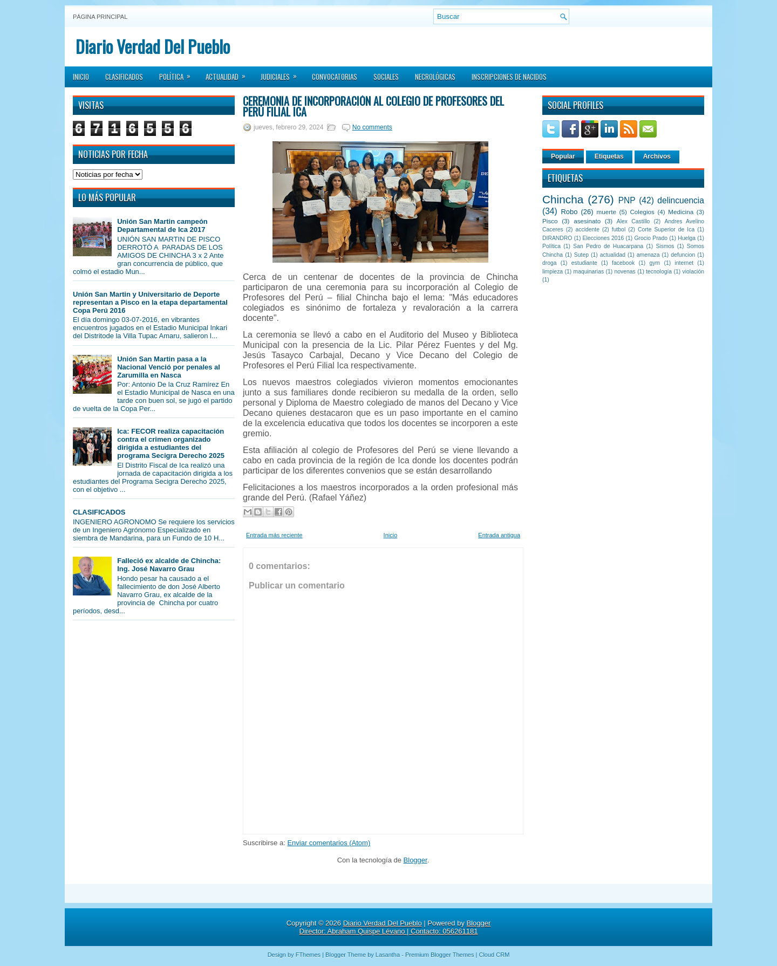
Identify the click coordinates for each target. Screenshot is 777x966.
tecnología (659, 272)
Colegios (642, 211)
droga (549, 263)
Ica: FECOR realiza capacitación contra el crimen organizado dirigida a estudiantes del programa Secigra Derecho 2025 (170, 443)
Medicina (680, 211)
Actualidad (229, 73)
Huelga (687, 238)
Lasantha (388, 954)
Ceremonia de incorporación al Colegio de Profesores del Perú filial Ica (373, 106)
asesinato (587, 220)
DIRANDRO (557, 238)
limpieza (552, 272)
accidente (587, 229)
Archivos (657, 156)
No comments (372, 127)
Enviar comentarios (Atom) (328, 843)
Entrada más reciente (274, 535)
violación (693, 272)
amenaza (648, 255)
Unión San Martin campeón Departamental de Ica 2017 (162, 225)
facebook (623, 263)
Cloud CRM (494, 954)
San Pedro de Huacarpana (608, 246)
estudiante (584, 263)
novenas (625, 272)
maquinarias (589, 272)
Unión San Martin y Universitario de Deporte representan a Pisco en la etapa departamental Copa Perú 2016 (150, 302)
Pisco (550, 220)
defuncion (683, 255)
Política (178, 73)
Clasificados (124, 76)
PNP (627, 200)
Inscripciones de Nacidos (509, 76)
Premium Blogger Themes (439, 954)
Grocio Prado (650, 238)
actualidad (612, 255)
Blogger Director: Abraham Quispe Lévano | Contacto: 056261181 (395, 927)
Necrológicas (435, 76)
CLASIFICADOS (99, 512)
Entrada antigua (499, 535)
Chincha (562, 199)
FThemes (308, 954)
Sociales (386, 76)
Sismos (665, 246)
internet (683, 263)
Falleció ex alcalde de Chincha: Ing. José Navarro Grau (169, 565)
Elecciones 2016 (603, 238)
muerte (606, 211)
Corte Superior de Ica (666, 229)
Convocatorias (334, 76)
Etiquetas (609, 156)
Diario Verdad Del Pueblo (153, 46)
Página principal (100, 16)
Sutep (581, 255)
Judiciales (282, 73)
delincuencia (680, 200)
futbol (618, 229)
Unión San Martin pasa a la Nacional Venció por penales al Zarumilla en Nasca (168, 367)
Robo (569, 212)
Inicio (81, 76)
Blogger (415, 860)
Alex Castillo (633, 221)
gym (655, 263)
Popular (563, 156)
